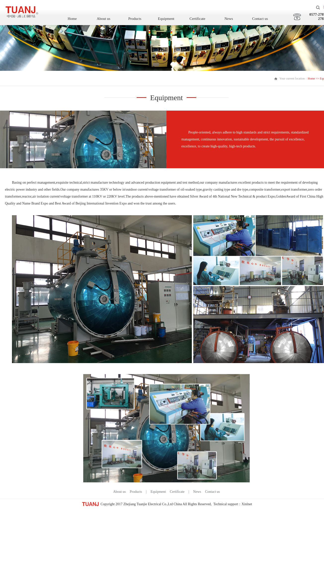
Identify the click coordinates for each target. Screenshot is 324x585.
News (228, 19)
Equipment (166, 19)
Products (134, 19)
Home (72, 19)
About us (103, 19)
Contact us (260, 19)
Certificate (197, 19)
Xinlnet (247, 504)
